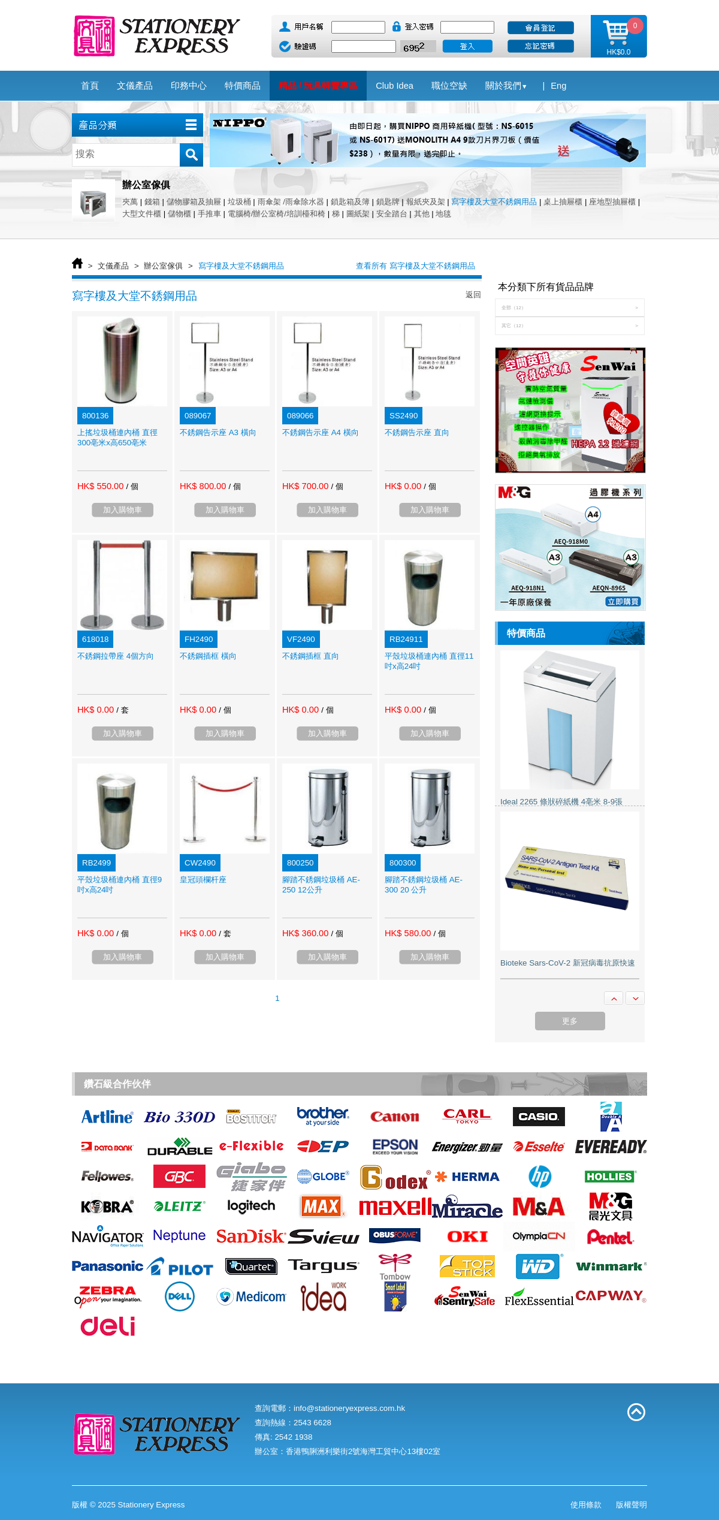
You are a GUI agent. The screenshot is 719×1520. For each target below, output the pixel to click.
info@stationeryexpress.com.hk (349, 1408)
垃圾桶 (239, 201)
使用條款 (586, 1504)
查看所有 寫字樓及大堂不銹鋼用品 (415, 265)
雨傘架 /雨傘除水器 (291, 201)
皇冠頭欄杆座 (203, 879)
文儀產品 (113, 265)
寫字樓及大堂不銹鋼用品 (494, 201)
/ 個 (132, 486)
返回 (473, 294)
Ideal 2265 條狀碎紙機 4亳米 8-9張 (561, 801)
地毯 (443, 213)
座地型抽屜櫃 (612, 201)
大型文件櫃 (141, 213)
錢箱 (152, 201)
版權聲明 (631, 1504)
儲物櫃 (179, 213)
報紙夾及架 (425, 201)
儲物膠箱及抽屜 (194, 201)
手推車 (209, 213)
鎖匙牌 (388, 201)
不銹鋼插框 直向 (310, 656)
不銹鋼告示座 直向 (417, 432)
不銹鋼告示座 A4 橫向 (320, 432)
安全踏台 (391, 213)
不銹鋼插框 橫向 (208, 656)
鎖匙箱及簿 (350, 201)
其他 (422, 213)
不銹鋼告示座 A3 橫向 (218, 432)
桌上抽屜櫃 (562, 201)
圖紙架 (358, 213)
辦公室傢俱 (163, 265)
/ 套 (122, 709)
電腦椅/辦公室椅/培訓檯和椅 (276, 213)
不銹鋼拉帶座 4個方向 (115, 656)
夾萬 (130, 201)
